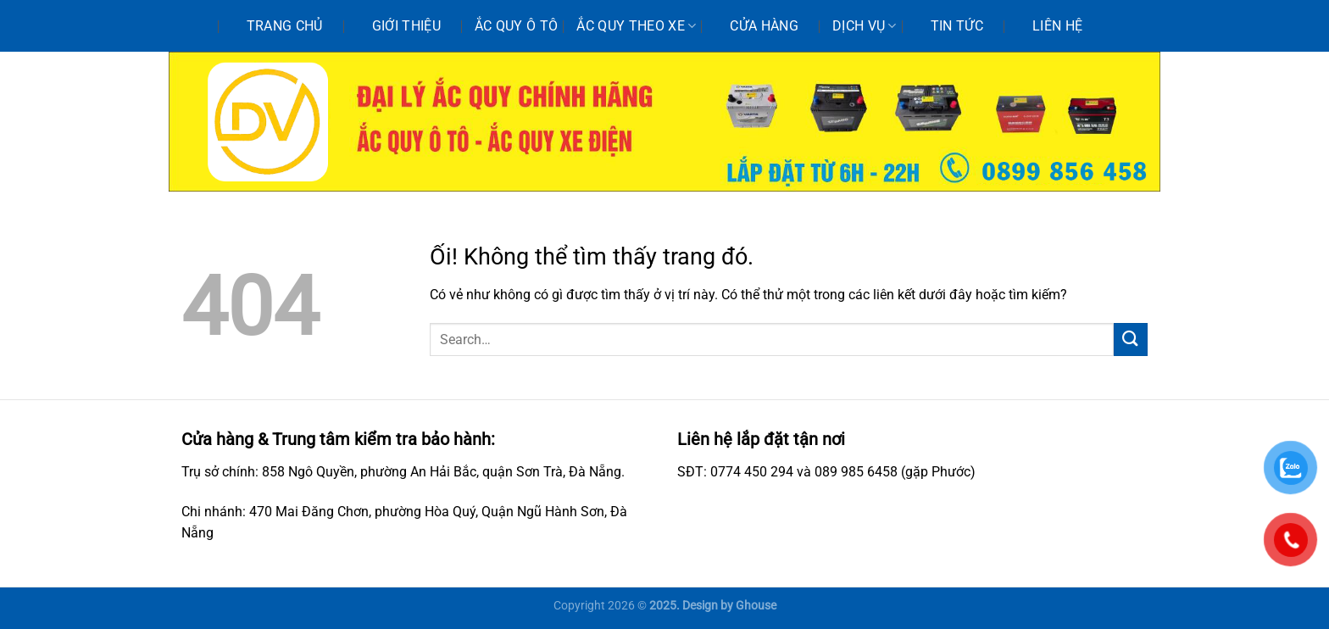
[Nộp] (1131, 339)
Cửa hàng (764, 26)
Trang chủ (285, 26)
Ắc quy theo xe (636, 26)
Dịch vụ (864, 26)
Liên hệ (1057, 26)
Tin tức (957, 26)
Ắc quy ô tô (517, 26)
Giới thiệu (406, 26)
